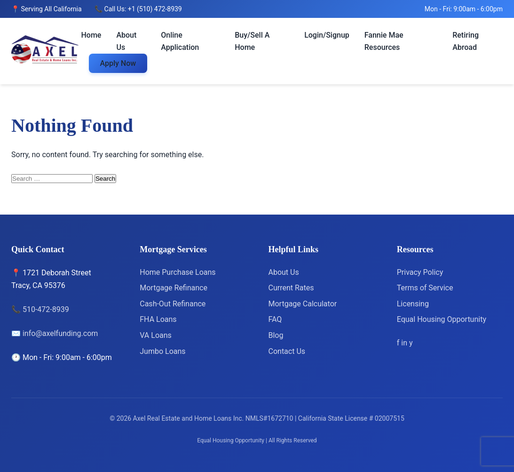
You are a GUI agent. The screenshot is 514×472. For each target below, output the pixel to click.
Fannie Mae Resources (383, 41)
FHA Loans (158, 319)
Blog (276, 335)
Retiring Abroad (465, 41)
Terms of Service (425, 287)
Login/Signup (326, 35)
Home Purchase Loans (177, 272)
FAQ (275, 319)
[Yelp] (411, 342)
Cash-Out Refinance (173, 303)
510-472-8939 (46, 309)
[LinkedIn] (405, 342)
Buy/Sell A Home (252, 41)
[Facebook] (399, 342)
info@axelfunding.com (60, 333)
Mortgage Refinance (173, 287)
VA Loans (156, 335)
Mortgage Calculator (303, 303)
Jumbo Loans (162, 351)
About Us (126, 41)
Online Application (180, 41)
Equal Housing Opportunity (441, 319)
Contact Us (287, 351)
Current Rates (291, 287)
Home (91, 35)
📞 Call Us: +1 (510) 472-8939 (138, 9)
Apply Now (118, 63)
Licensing (413, 303)
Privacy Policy (420, 272)
